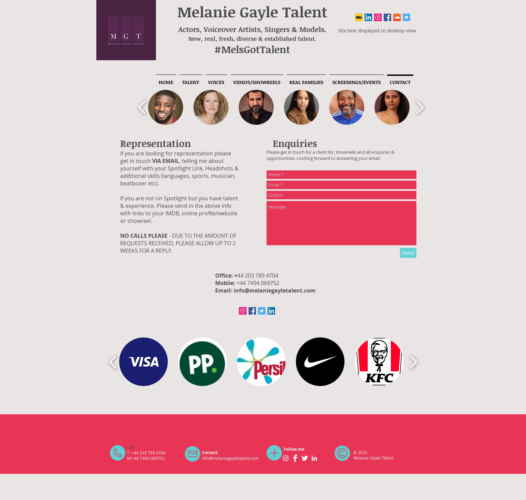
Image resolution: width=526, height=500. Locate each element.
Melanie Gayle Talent (252, 11)
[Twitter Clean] (304, 458)
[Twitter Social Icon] (406, 17)
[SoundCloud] (397, 17)
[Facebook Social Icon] (387, 17)
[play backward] (142, 107)
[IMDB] (359, 17)
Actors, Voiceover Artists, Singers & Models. (252, 29)
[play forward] (419, 107)
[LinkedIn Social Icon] (368, 17)
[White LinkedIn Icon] (314, 458)
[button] (165, 107)
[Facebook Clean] (295, 458)
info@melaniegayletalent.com (275, 290)
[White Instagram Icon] (285, 458)
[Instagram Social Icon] (378, 17)
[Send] (408, 253)
